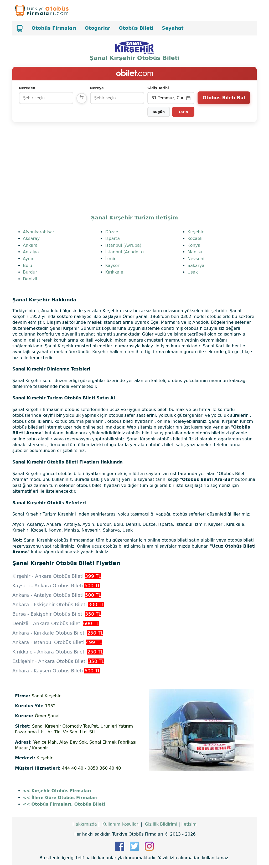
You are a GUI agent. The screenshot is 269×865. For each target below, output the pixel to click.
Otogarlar (97, 28)
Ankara (30, 245)
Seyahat (173, 28)
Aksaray (31, 238)
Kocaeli (195, 238)
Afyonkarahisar (38, 231)
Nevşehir (197, 258)
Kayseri (113, 265)
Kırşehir (196, 231)
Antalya (31, 251)
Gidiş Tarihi (158, 88)
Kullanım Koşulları (120, 824)
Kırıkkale (114, 272)
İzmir (110, 258)
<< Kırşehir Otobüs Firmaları (57, 790)
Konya (194, 245)
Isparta (112, 238)
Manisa (195, 251)
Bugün (158, 112)
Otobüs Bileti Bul (224, 97)
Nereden (27, 88)
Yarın (183, 112)
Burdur (30, 272)
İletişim (188, 824)
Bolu (27, 265)
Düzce (111, 231)
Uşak (193, 272)
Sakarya (196, 265)
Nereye (97, 88)
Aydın (28, 258)
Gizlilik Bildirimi (161, 824)
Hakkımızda (85, 824)
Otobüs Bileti (136, 28)
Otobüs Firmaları (54, 28)
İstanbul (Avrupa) (123, 245)
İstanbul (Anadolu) (124, 251)
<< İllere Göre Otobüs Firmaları (60, 797)
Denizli (30, 278)
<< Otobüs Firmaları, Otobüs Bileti (64, 804)
